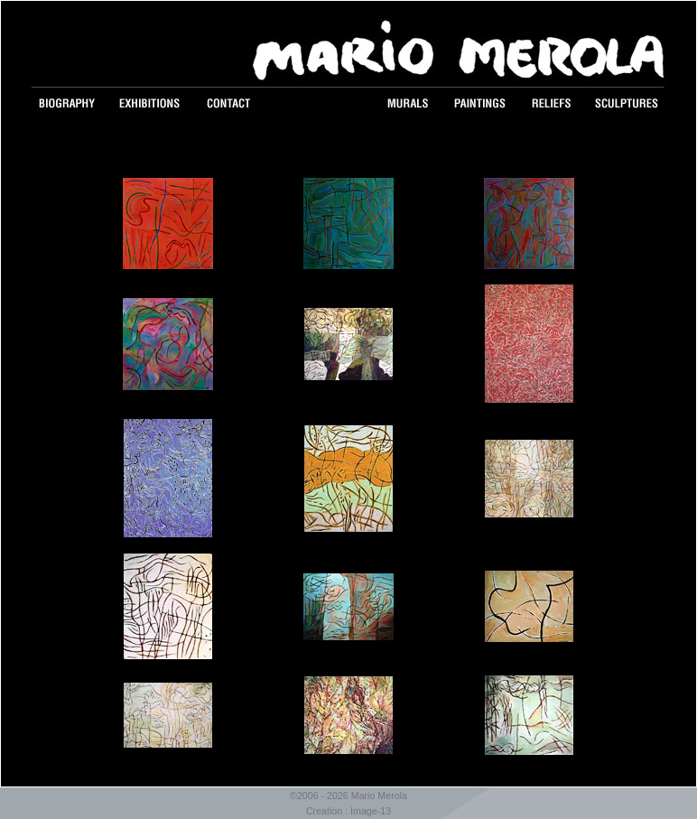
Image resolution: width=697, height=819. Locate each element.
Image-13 (370, 810)
